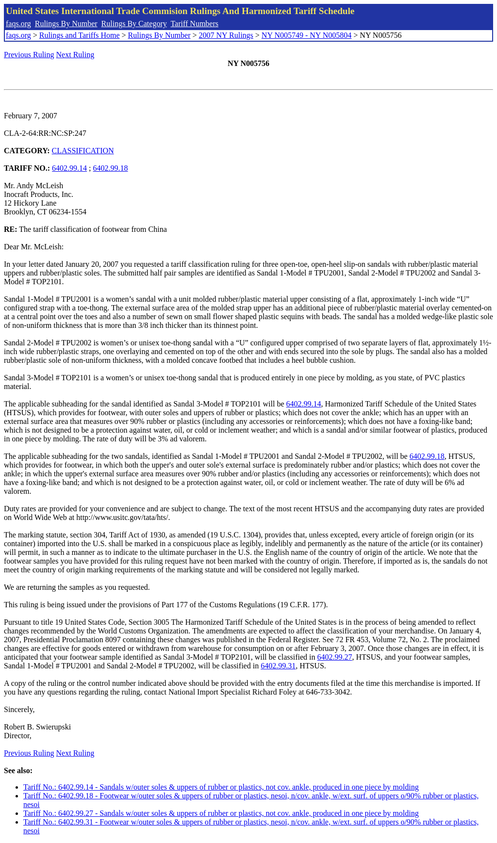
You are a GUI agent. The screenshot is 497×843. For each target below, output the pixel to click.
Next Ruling (75, 54)
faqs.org (18, 23)
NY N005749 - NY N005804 (306, 35)
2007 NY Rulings (226, 35)
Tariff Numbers (194, 23)
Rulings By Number (66, 23)
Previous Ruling (29, 54)
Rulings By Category (134, 23)
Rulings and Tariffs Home (79, 35)
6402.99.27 (334, 657)
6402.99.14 (69, 168)
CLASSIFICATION (83, 150)
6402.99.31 (278, 666)
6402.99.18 (110, 168)
